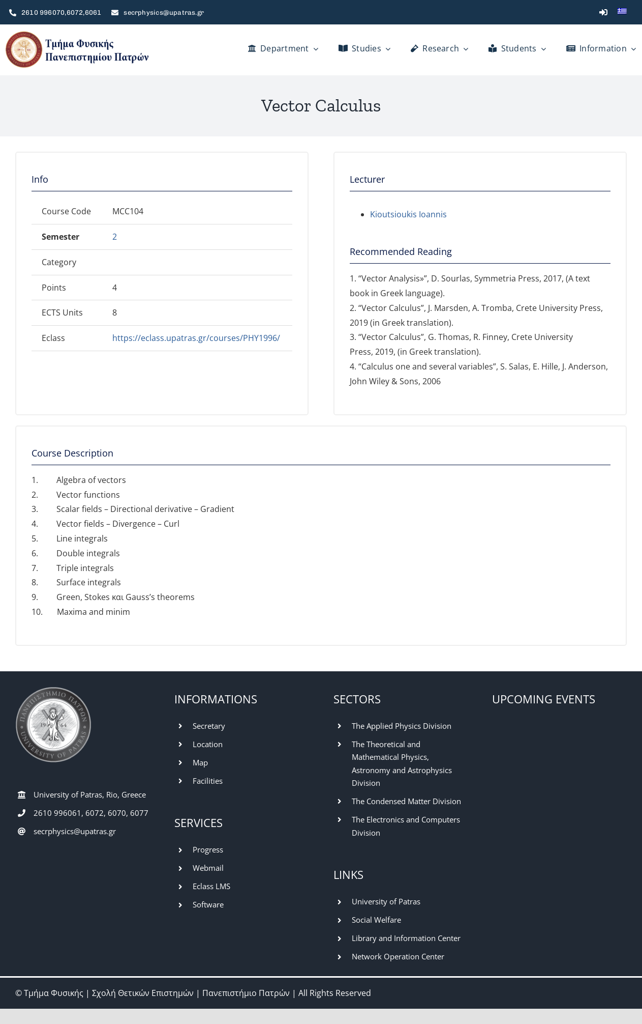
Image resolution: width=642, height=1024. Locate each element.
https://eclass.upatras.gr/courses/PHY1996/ (196, 338)
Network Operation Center (398, 956)
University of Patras (386, 901)
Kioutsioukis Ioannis (408, 214)
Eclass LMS (211, 886)
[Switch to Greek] (622, 12)
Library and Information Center (406, 938)
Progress (208, 849)
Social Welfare (376, 920)
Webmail (208, 868)
